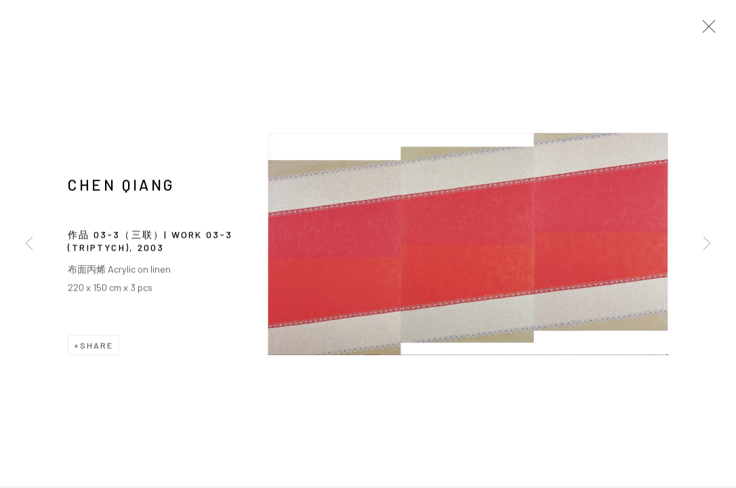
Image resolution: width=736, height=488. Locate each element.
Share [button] (96, 346)
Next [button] (707, 244)
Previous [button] (29, 244)
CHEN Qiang (121, 185)
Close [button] (705, 30)
